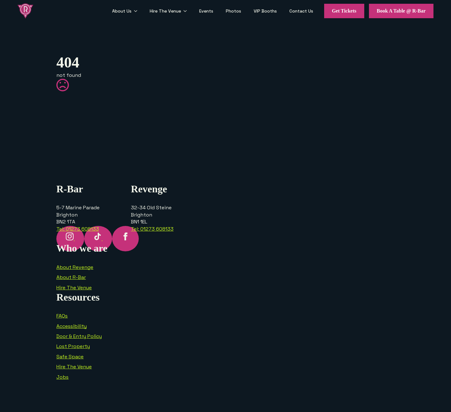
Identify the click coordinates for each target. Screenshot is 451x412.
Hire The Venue (165, 11)
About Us (122, 11)
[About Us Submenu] (137, 11)
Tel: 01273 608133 (77, 229)
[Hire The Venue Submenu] (187, 11)
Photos (233, 11)
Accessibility (71, 326)
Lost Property (73, 346)
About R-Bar (71, 277)
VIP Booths (265, 11)
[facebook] (125, 238)
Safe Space (70, 356)
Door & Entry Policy (79, 336)
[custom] (98, 238)
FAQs (62, 316)
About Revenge (74, 267)
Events (206, 11)
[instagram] (70, 238)
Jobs (62, 377)
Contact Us (301, 11)
